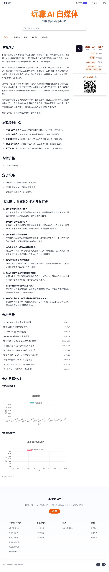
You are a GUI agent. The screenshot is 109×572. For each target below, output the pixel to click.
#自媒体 (88, 69)
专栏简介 (7, 37)
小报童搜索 (40, 528)
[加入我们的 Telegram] (104, 564)
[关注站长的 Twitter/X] (98, 564)
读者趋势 (34, 37)
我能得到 (17, 37)
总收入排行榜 (13, 537)
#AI (100, 69)
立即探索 (54, 511)
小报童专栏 (54, 499)
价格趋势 (45, 37)
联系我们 (94, 528)
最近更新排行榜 (14, 547)
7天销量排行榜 (14, 528)
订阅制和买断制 (67, 528)
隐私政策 (94, 537)
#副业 (95, 69)
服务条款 (94, 533)
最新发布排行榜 (14, 542)
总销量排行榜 (13, 533)
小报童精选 (40, 537)
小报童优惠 (40, 533)
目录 (25, 37)
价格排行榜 (13, 552)
